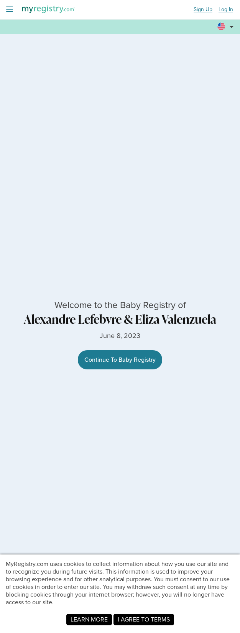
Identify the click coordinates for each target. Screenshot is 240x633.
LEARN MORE (89, 619)
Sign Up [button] (203, 9)
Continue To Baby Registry (120, 359)
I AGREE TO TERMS (144, 619)
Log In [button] (226, 9)
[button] (226, 23)
